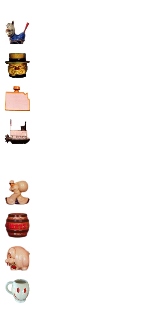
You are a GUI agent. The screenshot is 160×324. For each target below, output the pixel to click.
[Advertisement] (79, 84)
